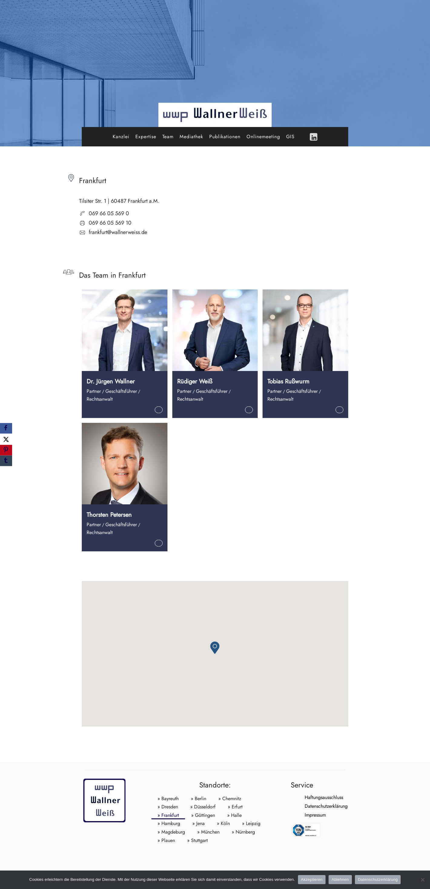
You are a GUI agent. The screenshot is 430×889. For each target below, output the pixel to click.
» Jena (198, 823)
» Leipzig (251, 823)
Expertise (145, 136)
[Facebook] (6, 428)
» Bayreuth (168, 798)
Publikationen (224, 136)
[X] (6, 439)
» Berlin (198, 798)
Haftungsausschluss (310, 797)
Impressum (301, 815)
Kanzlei (121, 136)
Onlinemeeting (263, 136)
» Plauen (166, 840)
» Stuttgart (197, 840)
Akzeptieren (311, 879)
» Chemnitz (229, 798)
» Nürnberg (243, 831)
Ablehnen (340, 879)
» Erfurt (235, 806)
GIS (290, 136)
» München (208, 831)
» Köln (223, 823)
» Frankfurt (168, 815)
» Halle (234, 815)
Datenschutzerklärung (312, 806)
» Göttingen (203, 815)
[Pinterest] (6, 450)
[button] (215, 647)
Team (168, 136)
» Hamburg (168, 823)
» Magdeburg (171, 831)
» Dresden (167, 806)
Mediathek (191, 136)
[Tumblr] (6, 461)
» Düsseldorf (203, 806)
